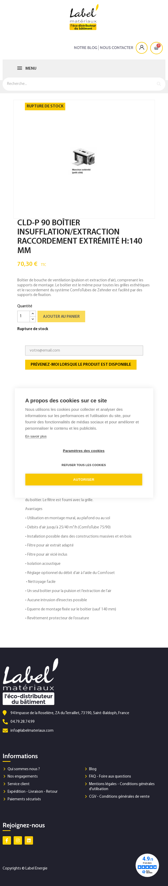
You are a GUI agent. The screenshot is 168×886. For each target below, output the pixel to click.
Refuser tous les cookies (84, 465)
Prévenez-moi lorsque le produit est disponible (81, 365)
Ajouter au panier (61, 317)
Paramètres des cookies (84, 451)
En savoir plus (36, 436)
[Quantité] (23, 316)
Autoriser (83, 480)
